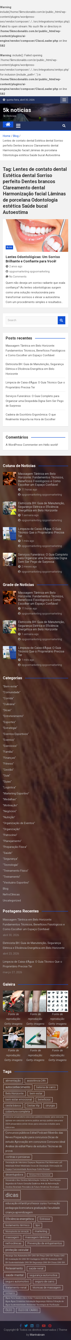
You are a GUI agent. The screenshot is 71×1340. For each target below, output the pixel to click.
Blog (9, 247)
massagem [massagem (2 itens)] (12, 1237)
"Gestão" (8, 769)
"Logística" (9, 787)
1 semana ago (28, 515)
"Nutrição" (9, 817)
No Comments (18, 276)
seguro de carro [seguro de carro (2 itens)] (44, 1281)
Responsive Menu (64, 100)
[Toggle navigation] (18, 125)
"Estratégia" (10, 728)
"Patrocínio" (10, 835)
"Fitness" (8, 763)
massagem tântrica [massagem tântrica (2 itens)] (37, 1237)
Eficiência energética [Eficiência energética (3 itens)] (19, 1219)
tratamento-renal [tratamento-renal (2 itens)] (16, 1287)
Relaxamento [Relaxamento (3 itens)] (14, 1268)
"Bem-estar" (10, 686)
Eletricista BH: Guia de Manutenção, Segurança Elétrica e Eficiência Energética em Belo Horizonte (35, 368)
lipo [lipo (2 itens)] (38, 1225)
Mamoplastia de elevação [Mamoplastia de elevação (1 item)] (17, 1231)
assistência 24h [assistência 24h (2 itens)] (36, 1080)
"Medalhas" (10, 799)
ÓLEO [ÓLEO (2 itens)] (8, 1310)
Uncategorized (12, 900)
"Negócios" (10, 811)
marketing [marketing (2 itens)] (41, 1231)
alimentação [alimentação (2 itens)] (13, 1080)
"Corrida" (8, 698)
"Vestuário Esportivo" (16, 882)
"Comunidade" (11, 692)
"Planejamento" (12, 841)
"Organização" (11, 829)
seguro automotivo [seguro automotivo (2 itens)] (17, 1281)
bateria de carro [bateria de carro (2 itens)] (46, 1087)
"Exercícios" (10, 746)
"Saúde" (7, 853)
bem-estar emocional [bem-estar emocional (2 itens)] (18, 1099)
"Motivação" (10, 805)
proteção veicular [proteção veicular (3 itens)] (17, 1250)
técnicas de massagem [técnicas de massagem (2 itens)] (47, 1287)
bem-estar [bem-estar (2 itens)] (36, 1093)
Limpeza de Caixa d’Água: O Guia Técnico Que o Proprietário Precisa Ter (41, 532)
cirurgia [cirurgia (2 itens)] (50, 1105)
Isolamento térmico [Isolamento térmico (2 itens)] (17, 1225)
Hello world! (50, 444)
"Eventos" (9, 740)
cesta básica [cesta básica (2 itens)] (13, 1105)
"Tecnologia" (10, 865)
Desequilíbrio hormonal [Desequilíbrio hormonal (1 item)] (39, 1175)
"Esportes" (9, 722)
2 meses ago (27, 566)
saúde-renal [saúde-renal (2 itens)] (36, 1268)
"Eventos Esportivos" (16, 734)
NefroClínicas (11, 894)
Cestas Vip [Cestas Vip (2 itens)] (33, 1105)
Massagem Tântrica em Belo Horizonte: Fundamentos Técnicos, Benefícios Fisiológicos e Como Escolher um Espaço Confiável (35, 350)
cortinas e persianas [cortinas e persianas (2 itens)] (17, 1156)
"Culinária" (9, 704)
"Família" (8, 751)
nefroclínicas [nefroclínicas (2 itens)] (13, 1243)
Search (61, 320)
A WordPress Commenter (22, 444)
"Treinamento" (11, 876)
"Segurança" (10, 858)
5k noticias (17, 110)
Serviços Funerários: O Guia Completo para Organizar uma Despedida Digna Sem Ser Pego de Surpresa (35, 400)
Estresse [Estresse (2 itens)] (45, 1218)
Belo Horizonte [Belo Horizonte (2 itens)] (14, 1093)
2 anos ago (14, 266)
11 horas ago (27, 489)
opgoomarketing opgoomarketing (28, 271)
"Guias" (7, 781)
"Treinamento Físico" (15, 870)
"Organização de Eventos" (19, 823)
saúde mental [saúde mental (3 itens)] (14, 1275)
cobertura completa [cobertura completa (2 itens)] (17, 1111)
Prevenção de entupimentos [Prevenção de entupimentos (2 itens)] (44, 1243)
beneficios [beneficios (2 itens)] (44, 1099)
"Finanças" (9, 757)
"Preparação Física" (15, 847)
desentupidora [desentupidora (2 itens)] (14, 1174)
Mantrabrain (37, 1334)
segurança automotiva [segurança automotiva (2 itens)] (43, 1275)
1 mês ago (26, 540)
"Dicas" (7, 710)
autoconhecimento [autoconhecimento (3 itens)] (17, 1087)
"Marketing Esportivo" (16, 793)
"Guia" (6, 775)
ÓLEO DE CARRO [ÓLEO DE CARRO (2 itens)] (28, 1310)
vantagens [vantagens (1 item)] (10, 1293)
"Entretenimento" (13, 716)
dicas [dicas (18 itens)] (12, 1195)
